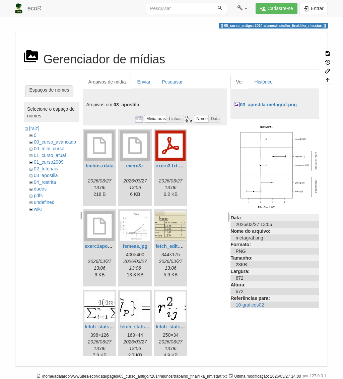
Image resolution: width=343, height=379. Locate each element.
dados (40, 189)
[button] (242, 8)
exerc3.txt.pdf (170, 165)
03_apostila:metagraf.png (268, 104)
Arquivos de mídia (107, 82)
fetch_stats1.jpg (102, 326)
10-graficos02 (249, 305)
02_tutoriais (46, 168)
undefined (44, 202)
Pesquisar (172, 82)
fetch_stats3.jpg (173, 326)
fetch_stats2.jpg (138, 326)
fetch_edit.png (171, 246)
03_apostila (46, 175)
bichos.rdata (100, 165)
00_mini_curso (49, 148)
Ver (239, 82)
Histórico (263, 82)
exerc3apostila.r (102, 246)
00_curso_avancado (55, 142)
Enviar (143, 82)
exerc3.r (135, 165)
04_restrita (45, 182)
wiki (38, 209)
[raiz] (34, 128)
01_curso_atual (50, 155)
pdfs (38, 195)
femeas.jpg (135, 246)
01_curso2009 (49, 162)
